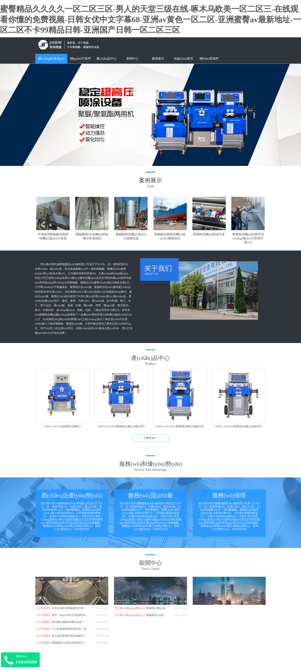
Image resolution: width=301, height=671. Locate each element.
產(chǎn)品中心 (106, 58)
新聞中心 (132, 58)
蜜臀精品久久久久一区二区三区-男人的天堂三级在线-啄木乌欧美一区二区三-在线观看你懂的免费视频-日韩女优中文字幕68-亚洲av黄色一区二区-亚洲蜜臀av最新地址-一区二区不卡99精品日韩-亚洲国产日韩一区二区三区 (150, 19)
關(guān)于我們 (80, 58)
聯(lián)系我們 (209, 58)
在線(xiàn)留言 (183, 58)
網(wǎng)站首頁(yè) (51, 58)
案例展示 (158, 58)
